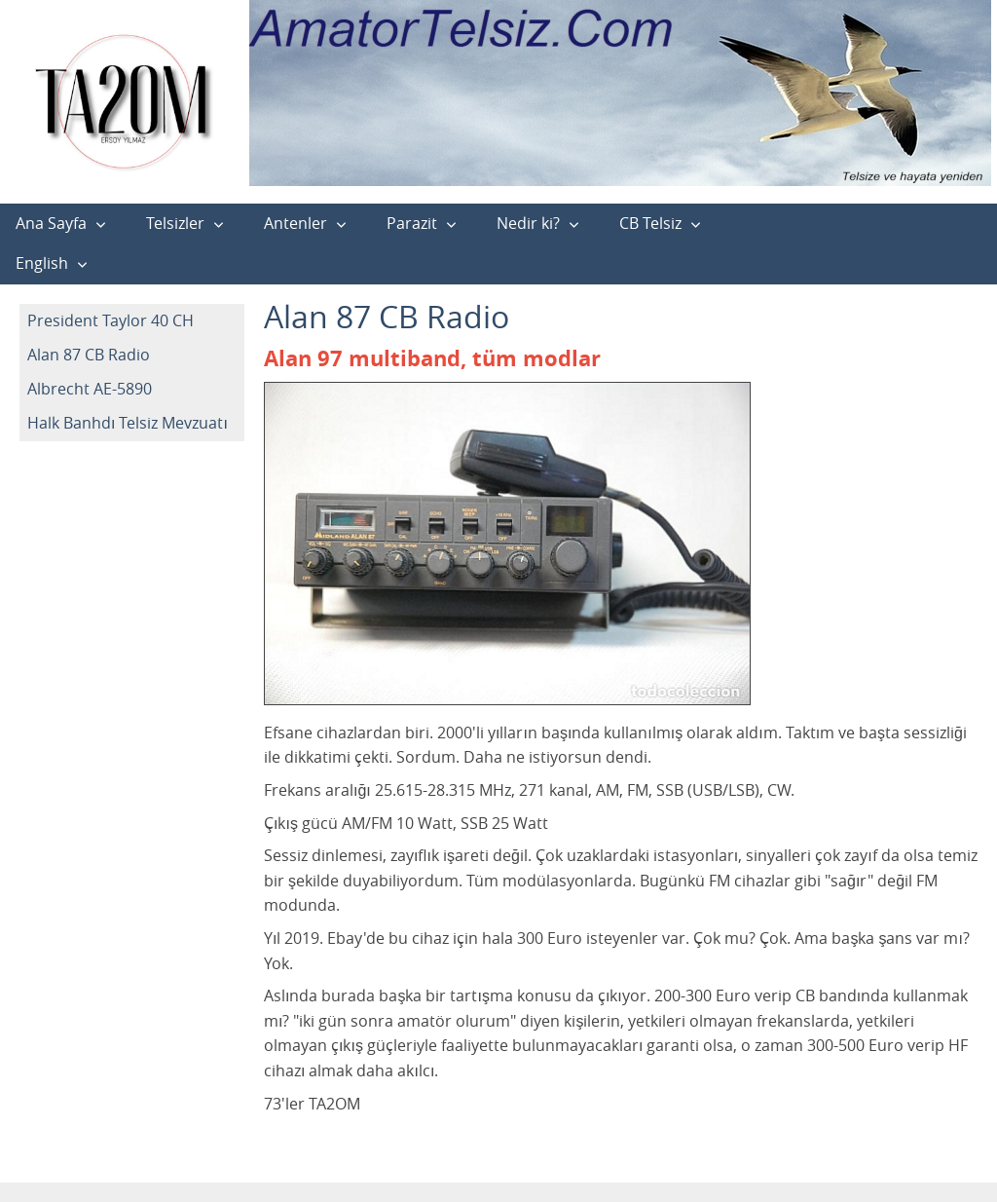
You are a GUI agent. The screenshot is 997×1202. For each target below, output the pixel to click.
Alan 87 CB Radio (88, 354)
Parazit (412, 223)
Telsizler (175, 223)
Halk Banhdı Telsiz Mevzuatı (127, 422)
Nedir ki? (528, 223)
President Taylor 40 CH (110, 320)
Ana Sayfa (51, 223)
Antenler (295, 223)
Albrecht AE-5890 (89, 388)
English (42, 263)
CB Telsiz (650, 223)
